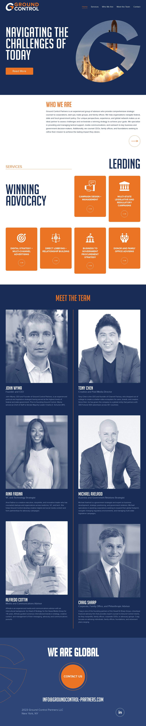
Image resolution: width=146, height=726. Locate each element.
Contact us (73, 676)
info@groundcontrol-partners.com (73, 700)
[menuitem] (84, 7)
